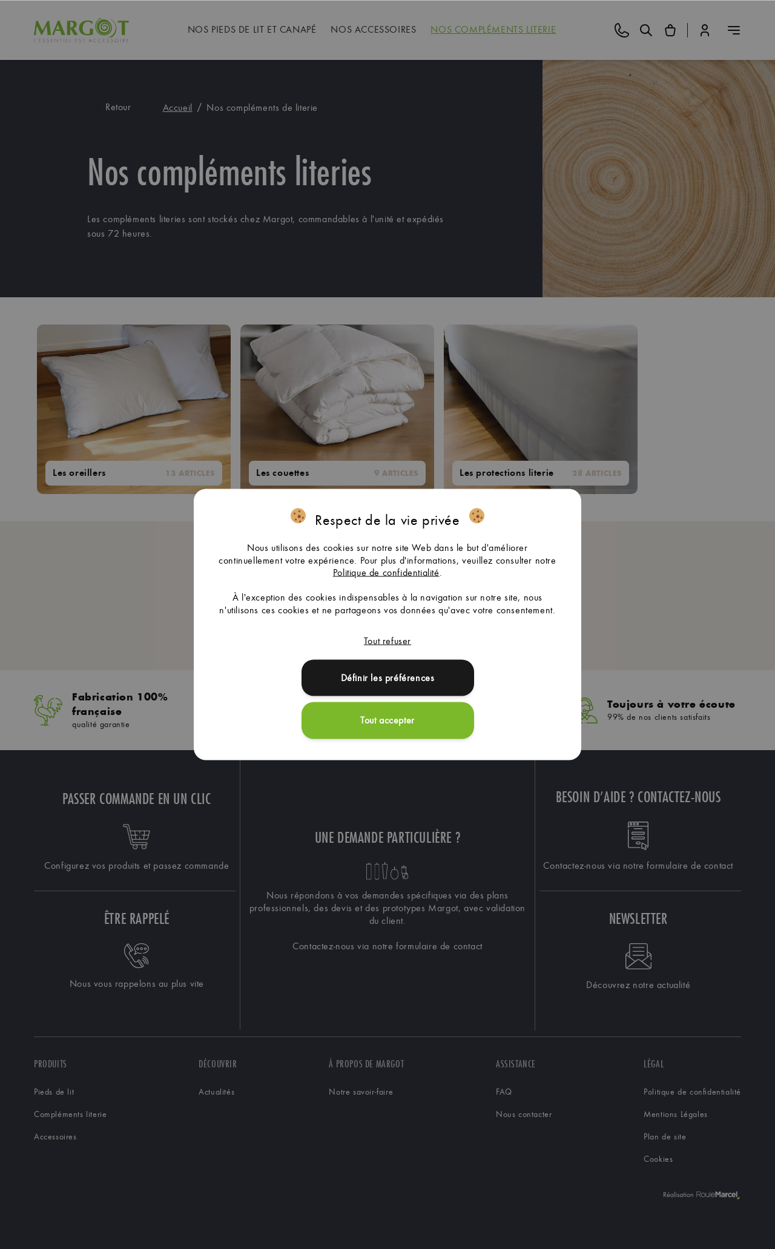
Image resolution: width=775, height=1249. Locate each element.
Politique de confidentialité (386, 572)
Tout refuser (387, 640)
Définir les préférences (388, 677)
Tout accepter (387, 720)
